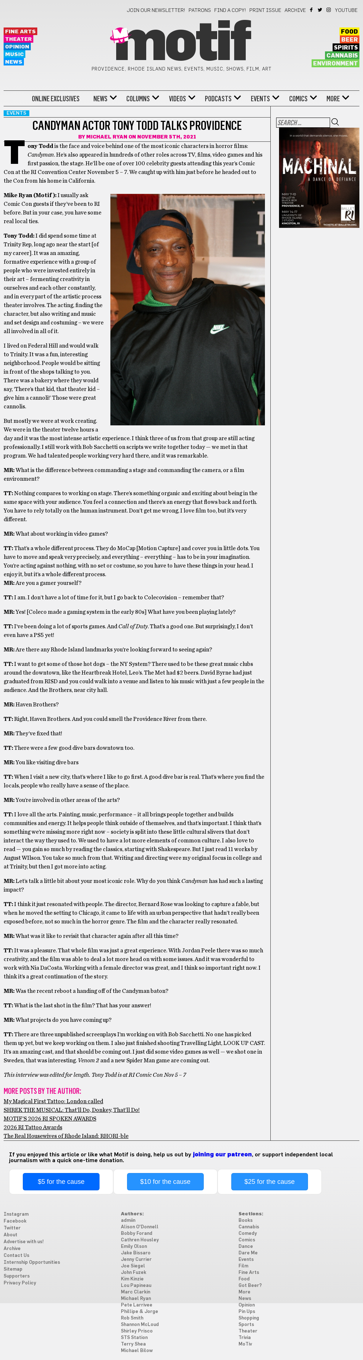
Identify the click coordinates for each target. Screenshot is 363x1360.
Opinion (17, 47)
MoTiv (245, 1344)
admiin (128, 1220)
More (333, 98)
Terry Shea (133, 1344)
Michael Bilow (137, 1350)
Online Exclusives (56, 98)
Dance (246, 1246)
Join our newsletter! (156, 10)
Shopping (249, 1318)
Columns (138, 98)
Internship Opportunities (32, 1262)
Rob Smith (132, 1318)
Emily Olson (134, 1246)
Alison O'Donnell (140, 1227)
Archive (295, 10)
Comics (298, 98)
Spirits (346, 48)
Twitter (320, 10)
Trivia (245, 1337)
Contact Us (16, 1255)
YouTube (346, 10)
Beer (349, 40)
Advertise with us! (24, 1242)
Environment (335, 64)
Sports (246, 1324)
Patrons (200, 10)
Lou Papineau (136, 1285)
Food (349, 32)
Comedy (248, 1233)
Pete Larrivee (136, 1305)
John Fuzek (133, 1272)
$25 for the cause (269, 1181)
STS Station (134, 1337)
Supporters (17, 1276)
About (10, 1235)
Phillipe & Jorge (139, 1311)
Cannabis (342, 56)
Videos (177, 98)
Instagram (329, 10)
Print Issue (265, 10)
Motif (181, 43)
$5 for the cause (61, 1181)
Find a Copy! (230, 10)
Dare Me (248, 1253)
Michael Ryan (106, 137)
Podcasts (218, 98)
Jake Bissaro (136, 1253)
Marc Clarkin (135, 1292)
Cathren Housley (140, 1240)
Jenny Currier (136, 1259)
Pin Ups (247, 1311)
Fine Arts (20, 31)
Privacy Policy (20, 1283)
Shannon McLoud (140, 1324)
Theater (18, 39)
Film (243, 1266)
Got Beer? (250, 1285)
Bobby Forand (136, 1233)
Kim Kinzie (132, 1279)
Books (246, 1220)
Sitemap (13, 1269)
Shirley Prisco (137, 1331)
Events (260, 98)
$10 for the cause (165, 1181)
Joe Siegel (133, 1266)
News (13, 62)
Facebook (312, 10)
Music (14, 54)
